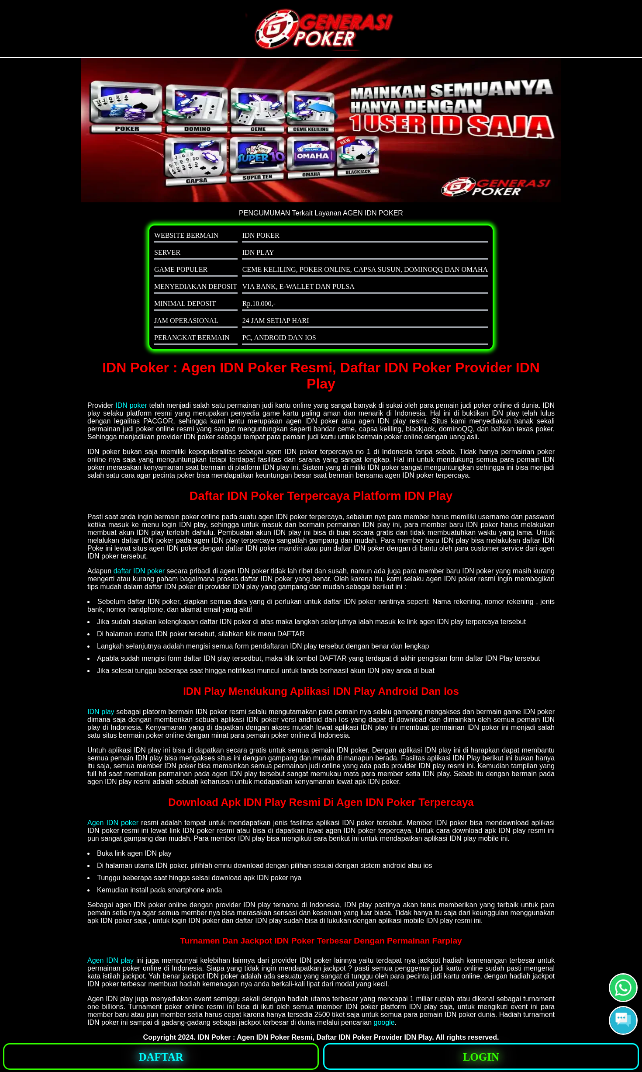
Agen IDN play (110, 960)
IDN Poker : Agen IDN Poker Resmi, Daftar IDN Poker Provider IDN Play (314, 1037)
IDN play (100, 711)
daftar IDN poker (139, 571)
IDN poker (131, 405)
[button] (623, 1020)
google (384, 1022)
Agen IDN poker (112, 822)
